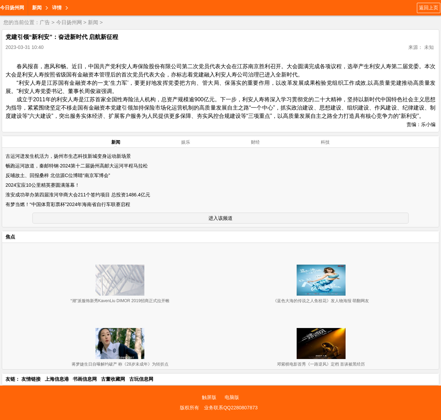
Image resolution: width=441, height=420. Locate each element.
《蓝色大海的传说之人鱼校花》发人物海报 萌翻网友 (321, 300)
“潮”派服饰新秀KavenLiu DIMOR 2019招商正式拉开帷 (120, 300)
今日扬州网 (12, 7)
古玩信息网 (141, 379)
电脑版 (232, 397)
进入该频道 (220, 218)
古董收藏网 (113, 379)
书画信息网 (85, 379)
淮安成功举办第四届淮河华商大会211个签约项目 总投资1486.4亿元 (78, 194)
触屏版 (209, 397)
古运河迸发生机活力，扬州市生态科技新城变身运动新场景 (68, 156)
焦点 (10, 236)
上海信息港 (57, 379)
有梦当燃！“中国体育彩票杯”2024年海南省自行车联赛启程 (68, 204)
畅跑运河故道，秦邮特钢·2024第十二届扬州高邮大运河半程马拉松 (77, 165)
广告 (45, 22)
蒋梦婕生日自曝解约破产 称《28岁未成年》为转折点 (120, 364)
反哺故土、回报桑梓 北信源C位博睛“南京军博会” (58, 175)
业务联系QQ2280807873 (231, 407)
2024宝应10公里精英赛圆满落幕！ (43, 185)
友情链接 (31, 379)
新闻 (37, 7)
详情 (57, 7)
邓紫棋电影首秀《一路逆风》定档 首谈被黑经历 (321, 364)
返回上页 (428, 7)
